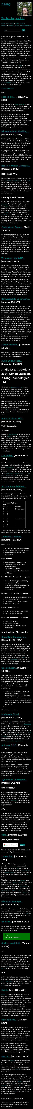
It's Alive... (6, 922)
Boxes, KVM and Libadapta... (15, 166)
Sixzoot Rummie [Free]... (13, 486)
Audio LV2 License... (11, 361)
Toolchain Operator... (11, 536)
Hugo (3, 994)
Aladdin (22, 23)
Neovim (12, 1060)
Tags (12, 23)
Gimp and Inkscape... (12, 901)
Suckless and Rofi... (11, 943)
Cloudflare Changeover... (13, 637)
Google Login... (9, 668)
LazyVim (18, 1069)
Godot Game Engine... (12, 227)
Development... (8, 1020)
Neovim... (6, 1056)
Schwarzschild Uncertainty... (15, 299)
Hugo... (5, 990)
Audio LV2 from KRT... (12, 418)
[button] (10, 845)
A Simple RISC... (9, 745)
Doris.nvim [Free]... (11, 714)
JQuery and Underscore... (14, 779)
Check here (27, 724)
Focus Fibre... (8, 97)
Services (10, 25)
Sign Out (22, 845)
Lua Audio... (7, 455)
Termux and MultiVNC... (13, 258)
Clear (23, 30)
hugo (20, 65)
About (17, 23)
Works (17, 25)
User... (4, 835)
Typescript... (7, 856)
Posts (8, 23)
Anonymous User (25, 25)
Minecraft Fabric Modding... (15, 131)
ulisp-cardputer (19, 104)
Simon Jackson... (10, 344)
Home (3, 23)
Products (4, 25)
